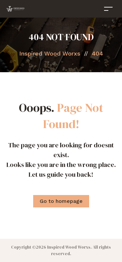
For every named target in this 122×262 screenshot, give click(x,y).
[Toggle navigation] (108, 8)
